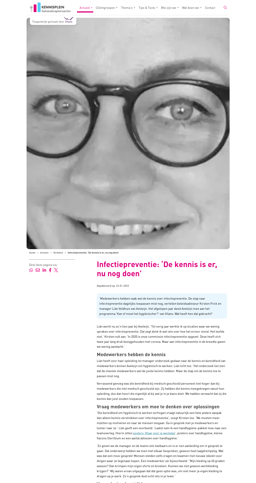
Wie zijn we (168, 7)
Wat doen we (190, 7)
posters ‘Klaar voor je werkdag (154, 433)
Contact (210, 7)
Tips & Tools (147, 7)
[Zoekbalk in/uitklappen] (225, 7)
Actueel (85, 7)
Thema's (127, 7)
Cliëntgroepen (105, 7)
